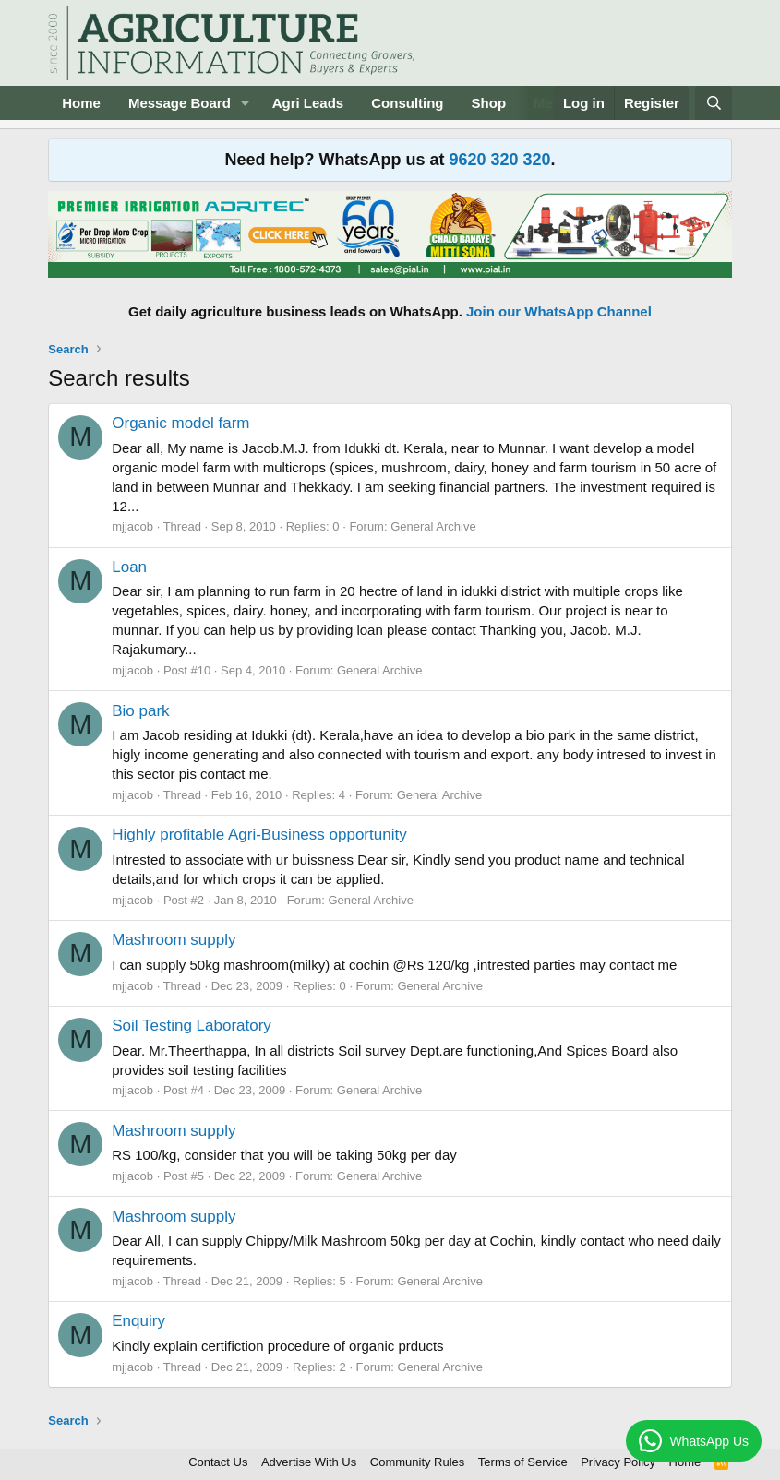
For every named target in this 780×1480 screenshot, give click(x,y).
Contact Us (217, 1462)
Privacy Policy (618, 1462)
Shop (489, 103)
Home (81, 103)
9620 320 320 (499, 159)
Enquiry (138, 1321)
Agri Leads (308, 103)
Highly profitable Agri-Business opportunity (259, 834)
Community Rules (417, 1462)
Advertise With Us (308, 1462)
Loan (129, 567)
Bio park (140, 711)
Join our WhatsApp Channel (559, 311)
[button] (245, 103)
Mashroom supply (173, 940)
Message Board (179, 103)
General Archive (433, 526)
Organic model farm (180, 423)
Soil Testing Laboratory (191, 1025)
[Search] (713, 103)
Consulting (407, 103)
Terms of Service (523, 1462)
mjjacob (132, 526)
